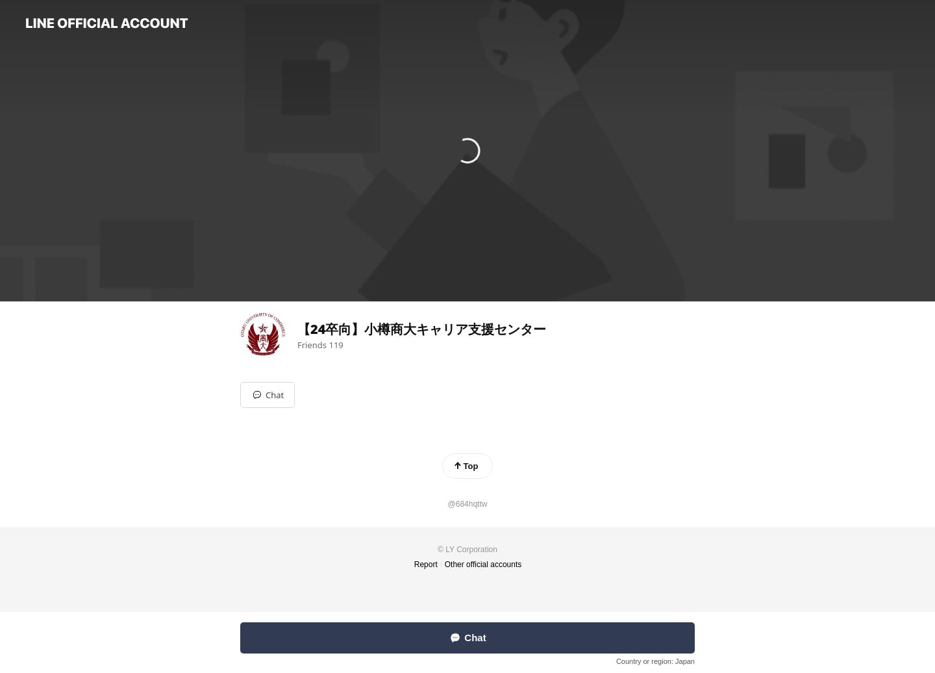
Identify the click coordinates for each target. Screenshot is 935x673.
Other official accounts (483, 564)
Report (426, 564)
